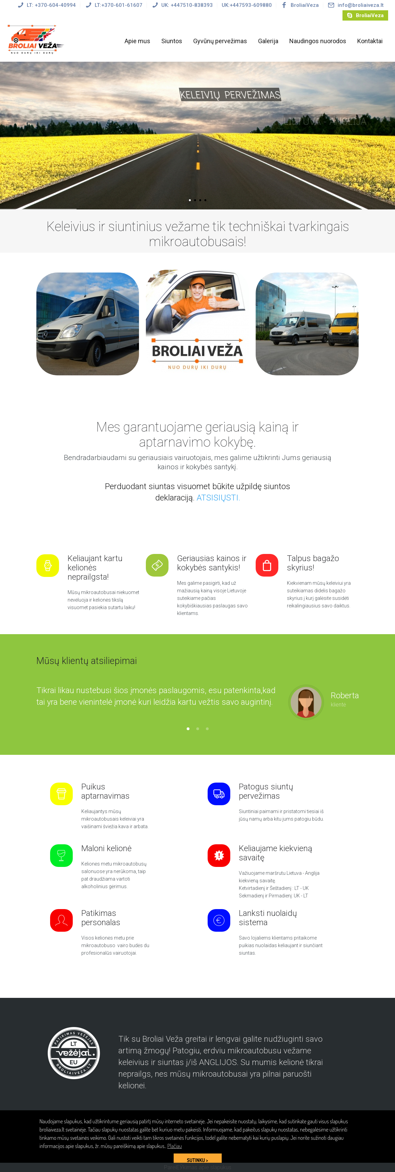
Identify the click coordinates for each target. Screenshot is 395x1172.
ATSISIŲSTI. (218, 498)
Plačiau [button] (174, 1146)
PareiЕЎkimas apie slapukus (197, 1167)
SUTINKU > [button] (197, 1160)
